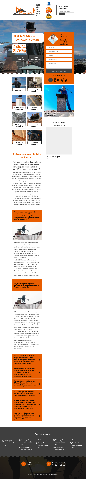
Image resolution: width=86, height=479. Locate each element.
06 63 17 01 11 (38, 13)
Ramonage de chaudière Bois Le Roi (26, 442)
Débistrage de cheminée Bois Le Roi (60, 442)
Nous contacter (35, 58)
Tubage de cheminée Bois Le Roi (43, 445)
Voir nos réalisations (20, 58)
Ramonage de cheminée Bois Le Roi (9, 443)
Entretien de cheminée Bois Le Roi (77, 445)
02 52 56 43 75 (38, 7)
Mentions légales (53, 474)
